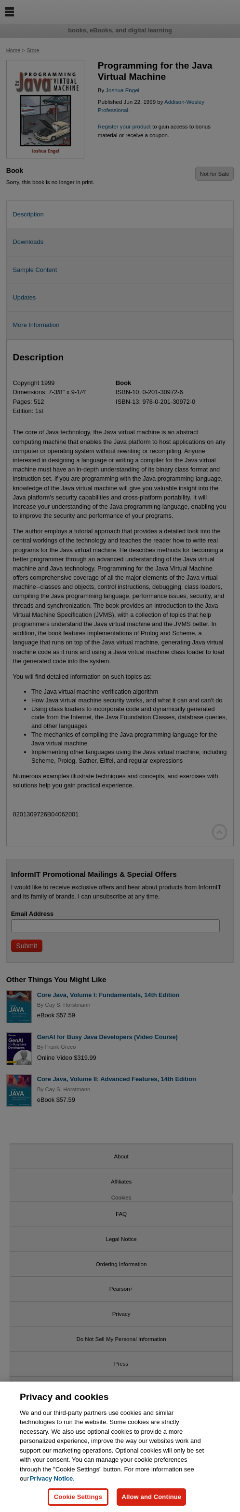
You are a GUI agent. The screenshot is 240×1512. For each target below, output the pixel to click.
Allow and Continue (151, 1501)
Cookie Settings (78, 1501)
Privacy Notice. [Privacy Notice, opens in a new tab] (52, 1482)
